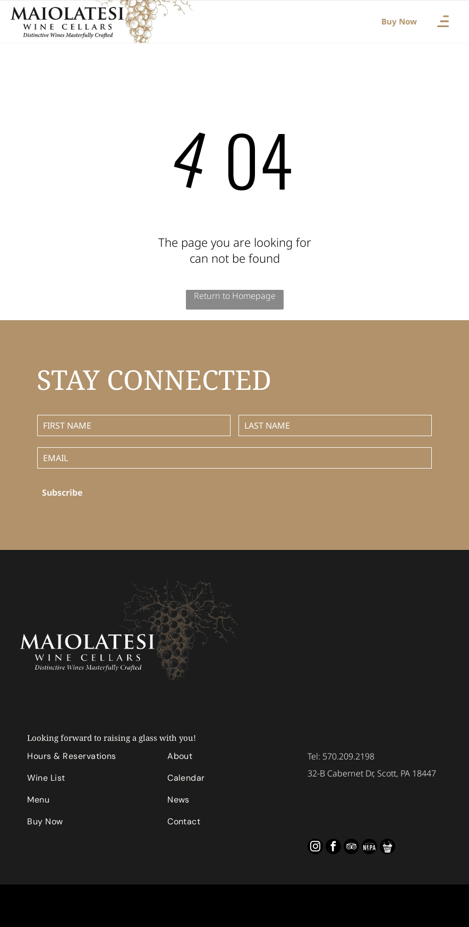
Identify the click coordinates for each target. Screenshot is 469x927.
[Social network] (369, 848)
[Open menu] (443, 21)
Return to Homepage (235, 296)
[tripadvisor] (351, 848)
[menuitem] (89, 759)
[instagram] (315, 848)
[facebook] (333, 848)
